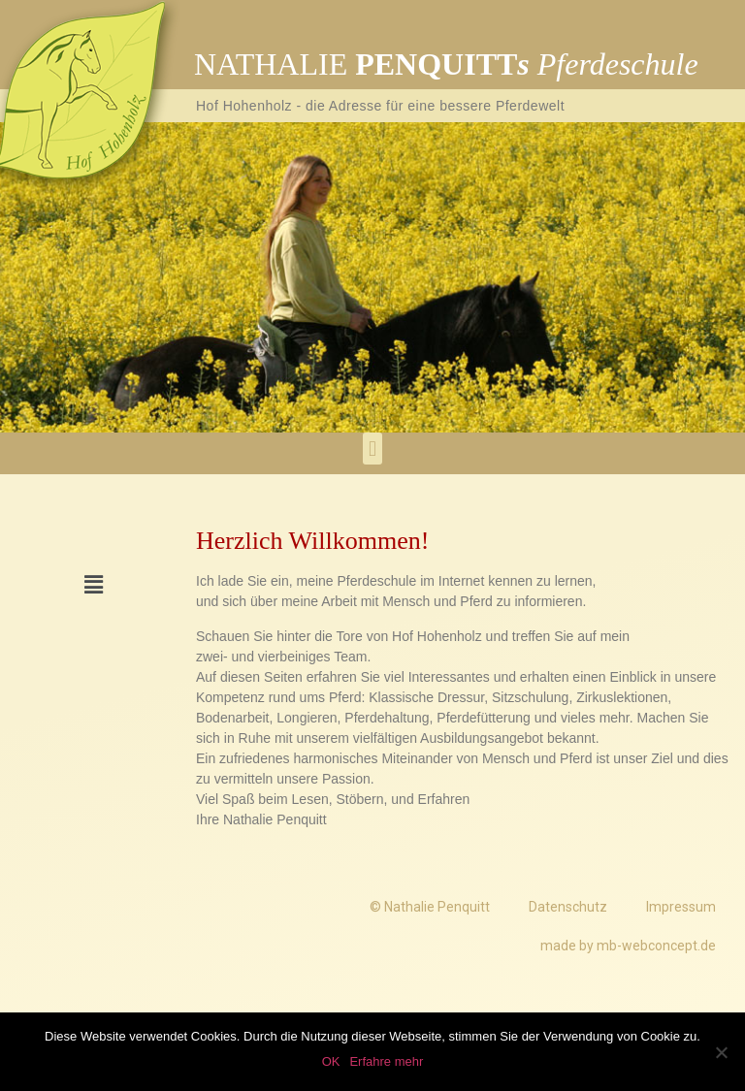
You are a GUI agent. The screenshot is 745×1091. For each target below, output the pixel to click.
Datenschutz (568, 907)
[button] (372, 449)
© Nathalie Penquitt (430, 907)
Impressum (681, 907)
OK (331, 1061)
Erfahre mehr (386, 1061)
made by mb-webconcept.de (628, 945)
